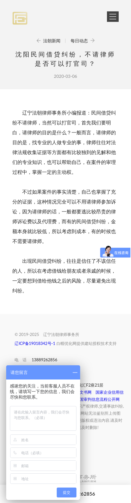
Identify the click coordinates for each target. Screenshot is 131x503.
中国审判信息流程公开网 (98, 399)
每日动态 (83, 40)
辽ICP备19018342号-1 (34, 343)
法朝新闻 (48, 40)
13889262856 (44, 359)
